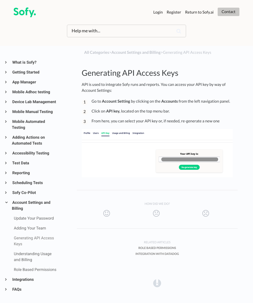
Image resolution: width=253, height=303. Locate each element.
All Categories (96, 52)
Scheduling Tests (27, 182)
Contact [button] (228, 11)
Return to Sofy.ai (199, 12)
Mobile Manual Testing (32, 111)
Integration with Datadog (157, 254)
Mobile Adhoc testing (31, 92)
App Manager (24, 82)
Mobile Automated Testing (28, 124)
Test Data (20, 163)
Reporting (21, 172)
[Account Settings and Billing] (136, 52)
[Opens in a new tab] (157, 283)
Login (158, 12)
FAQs (16, 289)
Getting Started (26, 72)
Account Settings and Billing (31, 205)
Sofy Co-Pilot (24, 192)
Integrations (23, 279)
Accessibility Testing (30, 153)
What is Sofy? (24, 62)
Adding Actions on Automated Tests (28, 140)
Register (174, 12)
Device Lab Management (34, 101)
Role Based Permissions (157, 248)
